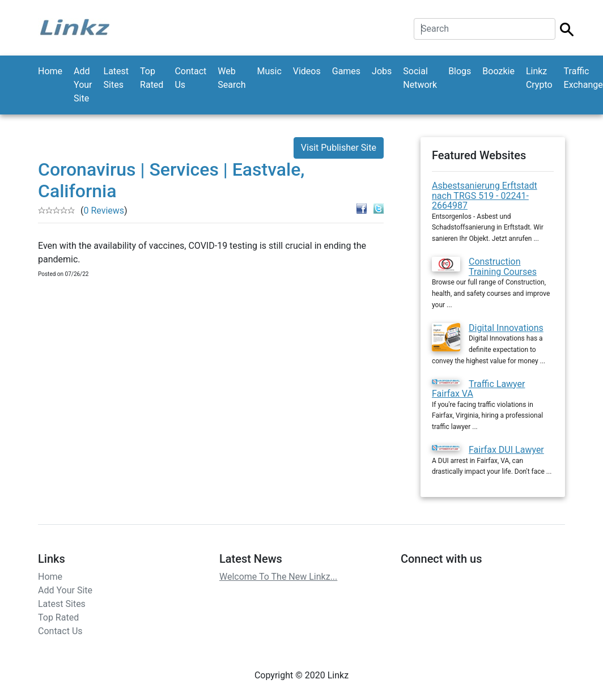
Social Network (420, 78)
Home (50, 71)
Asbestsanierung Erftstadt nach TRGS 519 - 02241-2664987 (484, 195)
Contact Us (190, 78)
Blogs (459, 71)
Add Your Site (83, 85)
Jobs (382, 71)
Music (269, 71)
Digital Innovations (506, 327)
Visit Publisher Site (338, 147)
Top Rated (151, 78)
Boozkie (498, 71)
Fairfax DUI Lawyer (506, 449)
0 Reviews (103, 210)
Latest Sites (116, 78)
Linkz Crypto (539, 78)
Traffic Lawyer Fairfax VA (478, 389)
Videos (307, 71)
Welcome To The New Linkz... (278, 576)
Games (346, 71)
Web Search (231, 78)
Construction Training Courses (503, 266)
